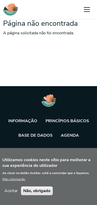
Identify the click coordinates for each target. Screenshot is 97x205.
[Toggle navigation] (87, 9)
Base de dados (35, 135)
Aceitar (11, 195)
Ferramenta (48, 150)
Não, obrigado (36, 195)
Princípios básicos (67, 121)
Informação (22, 121)
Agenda (70, 135)
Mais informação (13, 183)
